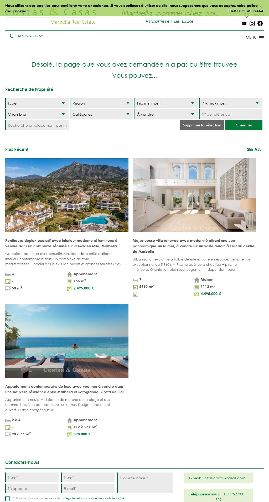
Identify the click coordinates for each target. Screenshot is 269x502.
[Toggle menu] (248, 38)
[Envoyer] (159, 347)
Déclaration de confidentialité (148, 486)
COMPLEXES (78, 446)
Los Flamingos (186, 424)
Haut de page (134, 377)
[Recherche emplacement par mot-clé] (37, 125)
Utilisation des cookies (199, 486)
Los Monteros (186, 454)
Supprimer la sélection (202, 125)
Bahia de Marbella (150, 465)
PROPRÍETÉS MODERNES (109, 446)
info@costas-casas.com (26, 472)
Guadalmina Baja (184, 465)
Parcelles (77, 424)
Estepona (180, 432)
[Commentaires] (145, 323)
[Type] (37, 103)
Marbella (150, 408)
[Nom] (32, 318)
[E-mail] (88, 329)
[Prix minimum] (166, 103)
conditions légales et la (66, 339)
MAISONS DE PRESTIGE (110, 474)
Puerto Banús (154, 416)
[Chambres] (37, 114)
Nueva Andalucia (151, 427)
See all (254, 149)
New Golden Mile (184, 443)
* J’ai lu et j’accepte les (69, 339)
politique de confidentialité (104, 339)
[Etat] (166, 114)
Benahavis (182, 408)
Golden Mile (153, 438)
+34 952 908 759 (26, 35)
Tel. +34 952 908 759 (22, 464)
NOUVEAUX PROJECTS (78, 435)
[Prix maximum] (230, 103)
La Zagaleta (183, 416)
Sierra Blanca (154, 446)
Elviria (147, 454)
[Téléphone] (32, 329)
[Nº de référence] (230, 114)
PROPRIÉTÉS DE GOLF (112, 424)
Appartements (81, 408)
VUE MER (106, 435)
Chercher (244, 125)
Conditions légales (98, 486)
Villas (73, 416)
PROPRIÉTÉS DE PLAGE (111, 411)
